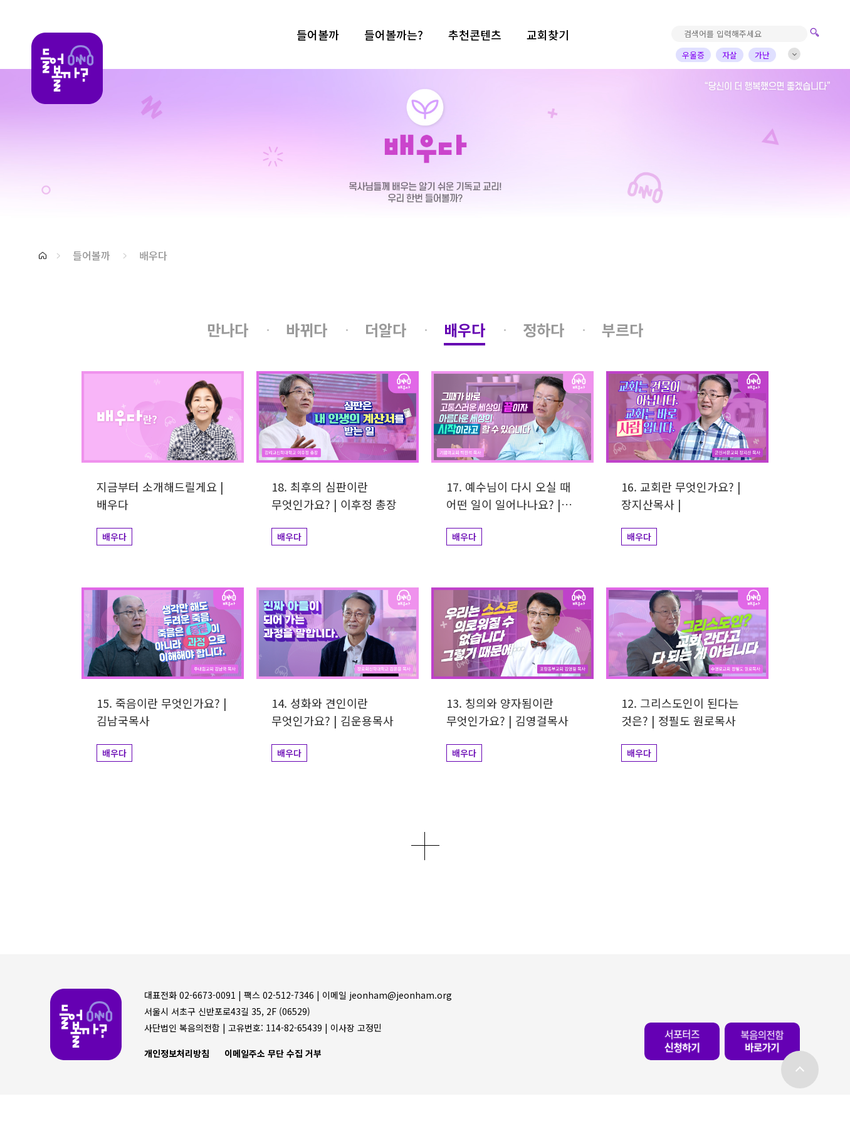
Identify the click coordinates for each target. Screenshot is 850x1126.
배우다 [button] (153, 255)
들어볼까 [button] (91, 255)
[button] (42, 255)
